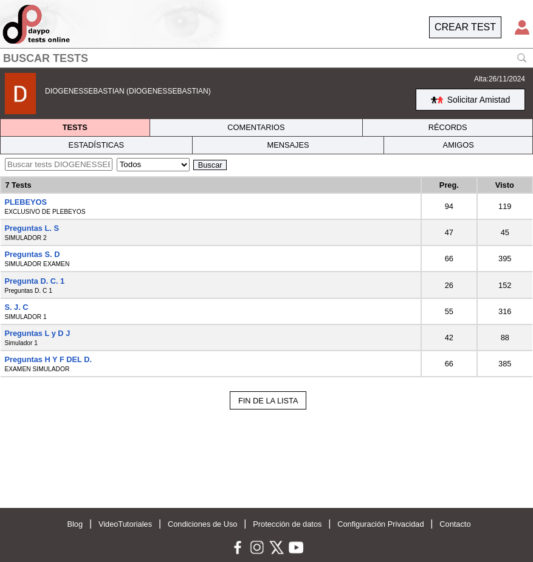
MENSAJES (288, 144)
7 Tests (18, 185)
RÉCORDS (447, 127)
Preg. (449, 185)
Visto (504, 185)
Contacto (454, 524)
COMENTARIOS (255, 127)
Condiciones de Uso (203, 524)
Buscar (210, 165)
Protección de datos (287, 524)
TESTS (75, 127)
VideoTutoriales (125, 524)
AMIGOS (458, 144)
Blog (75, 524)
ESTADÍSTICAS (97, 144)
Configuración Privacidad (380, 524)
